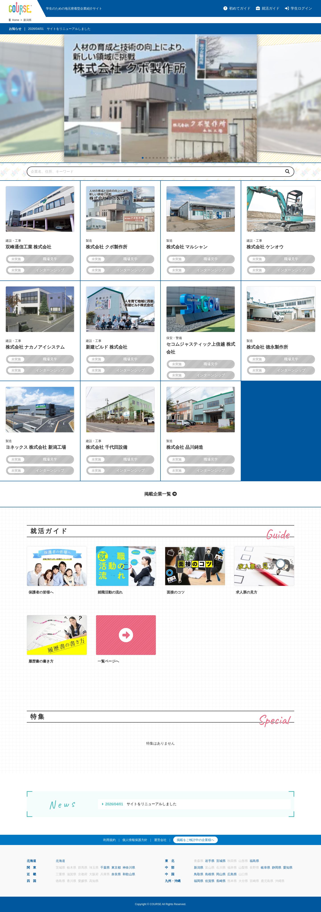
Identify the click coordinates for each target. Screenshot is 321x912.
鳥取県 (198, 874)
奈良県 (116, 874)
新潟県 (198, 867)
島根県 (209, 874)
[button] (143, 158)
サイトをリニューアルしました (69, 28)
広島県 (232, 874)
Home (15, 20)
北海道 (60, 861)
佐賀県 (209, 881)
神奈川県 (129, 867)
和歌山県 (129, 874)
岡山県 (221, 874)
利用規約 (109, 840)
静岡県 (276, 867)
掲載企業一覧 (160, 494)
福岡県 (198, 881)
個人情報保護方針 (134, 840)
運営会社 (160, 840)
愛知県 (287, 867)
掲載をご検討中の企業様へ (195, 840)
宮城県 (221, 861)
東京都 (116, 867)
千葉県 (105, 867)
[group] (160, 98)
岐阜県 (265, 867)
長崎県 (221, 881)
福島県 (254, 861)
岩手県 (209, 861)
